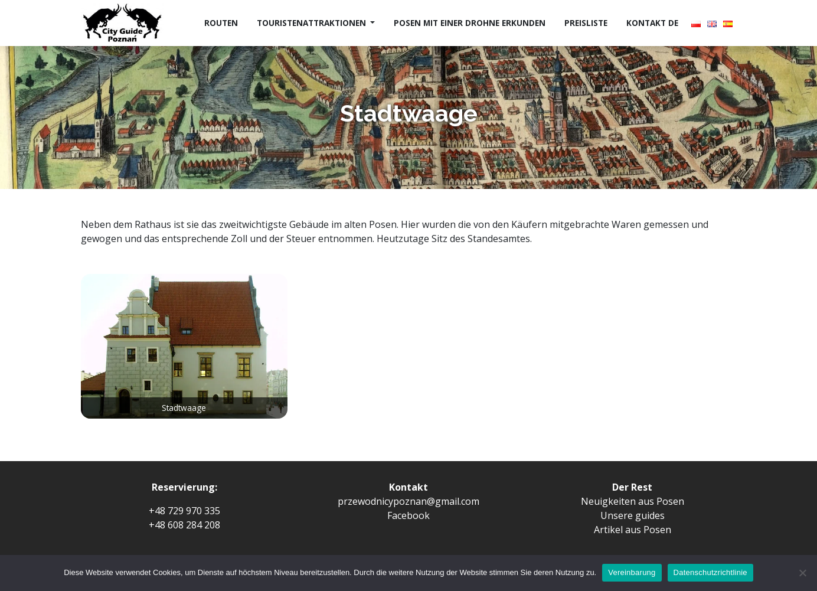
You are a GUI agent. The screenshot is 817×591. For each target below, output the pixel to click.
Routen (221, 22)
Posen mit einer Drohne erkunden (469, 22)
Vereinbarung (631, 572)
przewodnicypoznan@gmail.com (408, 501)
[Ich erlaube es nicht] (802, 573)
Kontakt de (652, 22)
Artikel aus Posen (632, 529)
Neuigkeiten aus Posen (632, 501)
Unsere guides (632, 515)
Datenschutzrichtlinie (710, 572)
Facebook (408, 515)
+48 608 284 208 (184, 524)
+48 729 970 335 (184, 510)
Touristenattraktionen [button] (312, 22)
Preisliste (585, 22)
